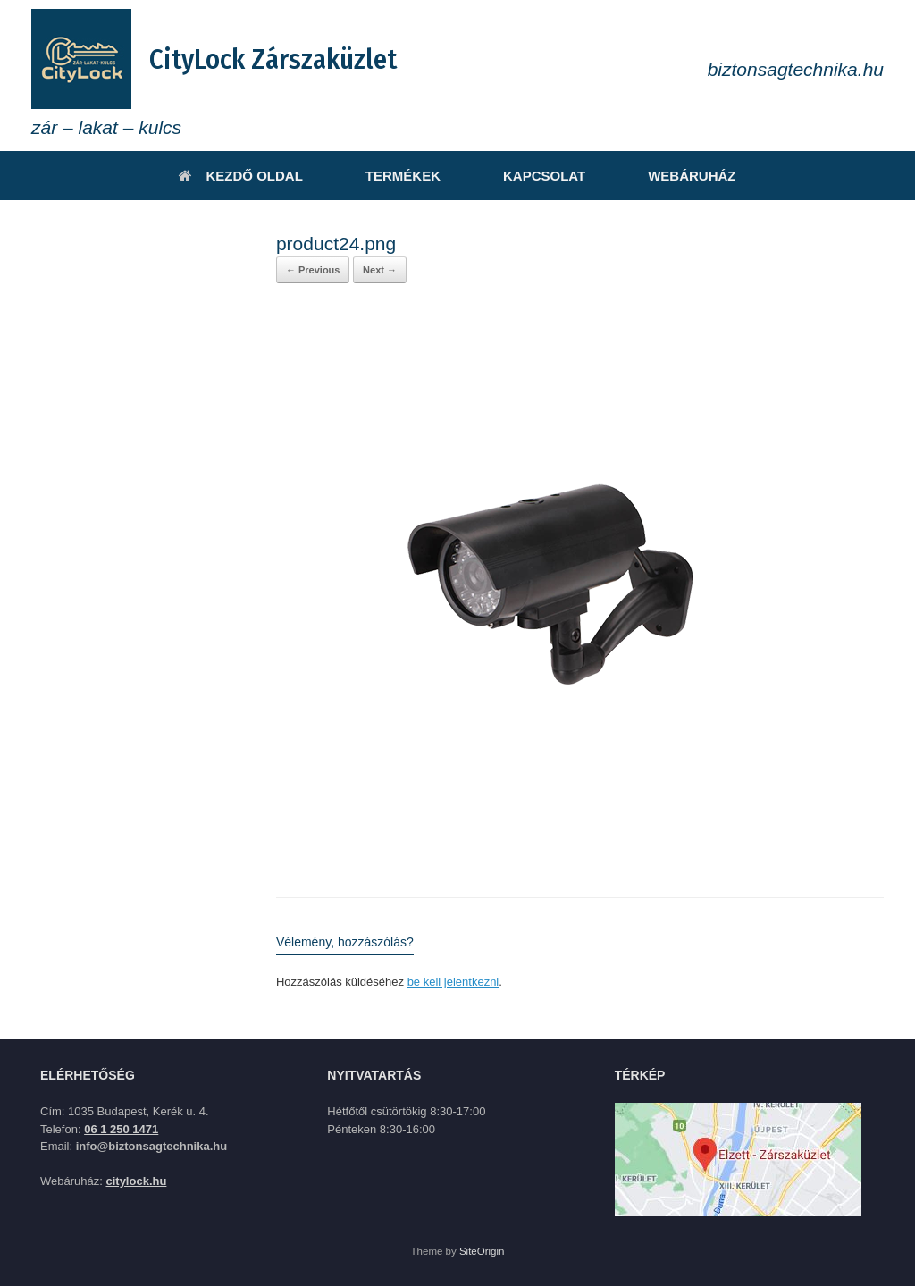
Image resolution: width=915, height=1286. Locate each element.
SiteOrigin (482, 1251)
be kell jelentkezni (453, 981)
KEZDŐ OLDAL (240, 175)
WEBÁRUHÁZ (691, 175)
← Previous (313, 270)
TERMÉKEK (403, 175)
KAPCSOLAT (544, 175)
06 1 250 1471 (121, 1129)
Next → (380, 270)
